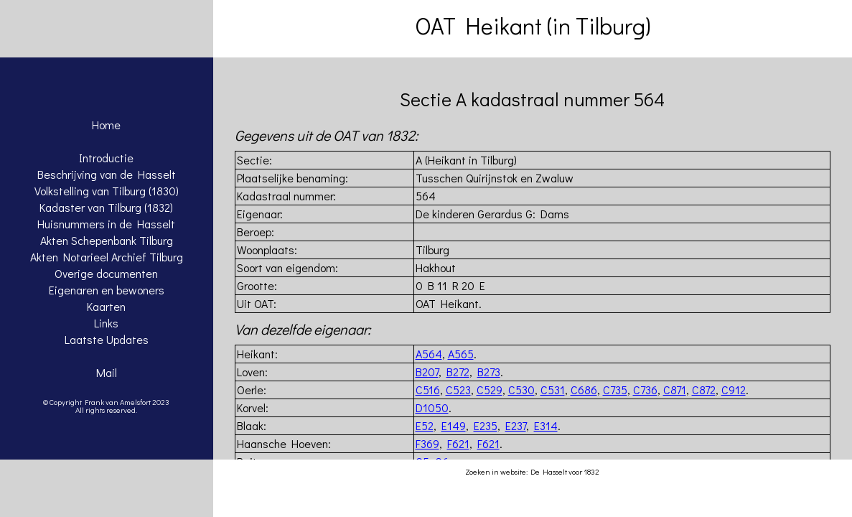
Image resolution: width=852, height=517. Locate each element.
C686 (584, 389)
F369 (427, 443)
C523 (458, 389)
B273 (488, 371)
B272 (457, 371)
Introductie (106, 157)
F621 (458, 443)
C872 (704, 389)
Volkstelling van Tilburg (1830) (106, 190)
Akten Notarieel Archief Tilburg (106, 256)
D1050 (432, 407)
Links (106, 322)
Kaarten (106, 306)
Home (106, 124)
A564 (429, 353)
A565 (461, 353)
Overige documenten (106, 273)
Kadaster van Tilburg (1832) (106, 207)
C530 (521, 389)
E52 (425, 425)
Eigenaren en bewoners (106, 289)
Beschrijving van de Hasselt (106, 174)
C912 (733, 389)
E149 (453, 425)
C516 (428, 389)
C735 (615, 389)
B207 (427, 371)
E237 (515, 425)
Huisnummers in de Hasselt (106, 223)
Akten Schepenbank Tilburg (106, 240)
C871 (674, 389)
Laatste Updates (107, 339)
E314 (546, 425)
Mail (106, 372)
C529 (489, 389)
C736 (645, 389)
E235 (485, 425)
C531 (552, 389)
